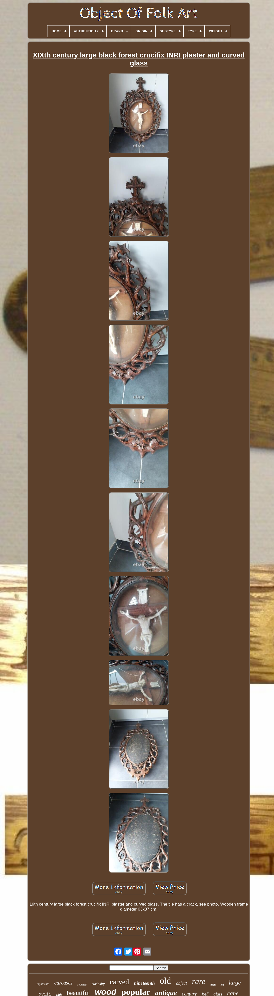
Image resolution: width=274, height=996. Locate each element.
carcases (63, 983)
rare (199, 981)
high (213, 984)
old (165, 981)
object (181, 983)
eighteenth (43, 984)
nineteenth (144, 983)
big (222, 984)
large (235, 983)
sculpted (82, 984)
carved (119, 982)
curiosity (98, 984)
